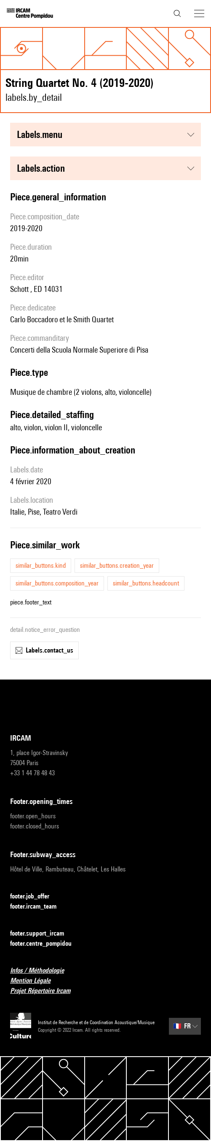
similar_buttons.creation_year (117, 565)
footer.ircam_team (38, 906)
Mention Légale (35, 980)
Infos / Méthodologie (42, 970)
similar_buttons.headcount (146, 583)
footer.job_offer (34, 896)
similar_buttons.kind (41, 565)
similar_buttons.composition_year (57, 583)
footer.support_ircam (42, 933)
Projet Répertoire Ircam (45, 991)
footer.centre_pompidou (46, 943)
